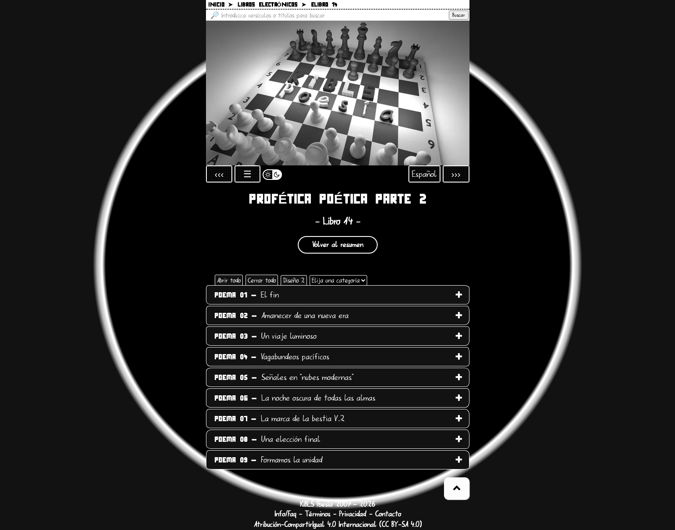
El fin (246, 294)
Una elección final (267, 439)
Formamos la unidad (268, 459)
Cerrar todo (262, 280)
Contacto (388, 514)
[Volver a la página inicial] (337, 93)
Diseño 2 (293, 280)
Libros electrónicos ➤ (272, 5)
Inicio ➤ (220, 5)
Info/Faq (285, 514)
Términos (317, 514)
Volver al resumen (337, 245)
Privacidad (352, 514)
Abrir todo (229, 280)
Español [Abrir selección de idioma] (424, 174)
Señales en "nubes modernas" (284, 377)
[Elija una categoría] (338, 280)
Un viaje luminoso (265, 336)
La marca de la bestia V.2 (279, 418)
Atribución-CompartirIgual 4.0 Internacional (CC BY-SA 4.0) (338, 525)
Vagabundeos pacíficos (271, 356)
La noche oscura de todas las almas (294, 398)
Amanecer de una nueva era (281, 315)
